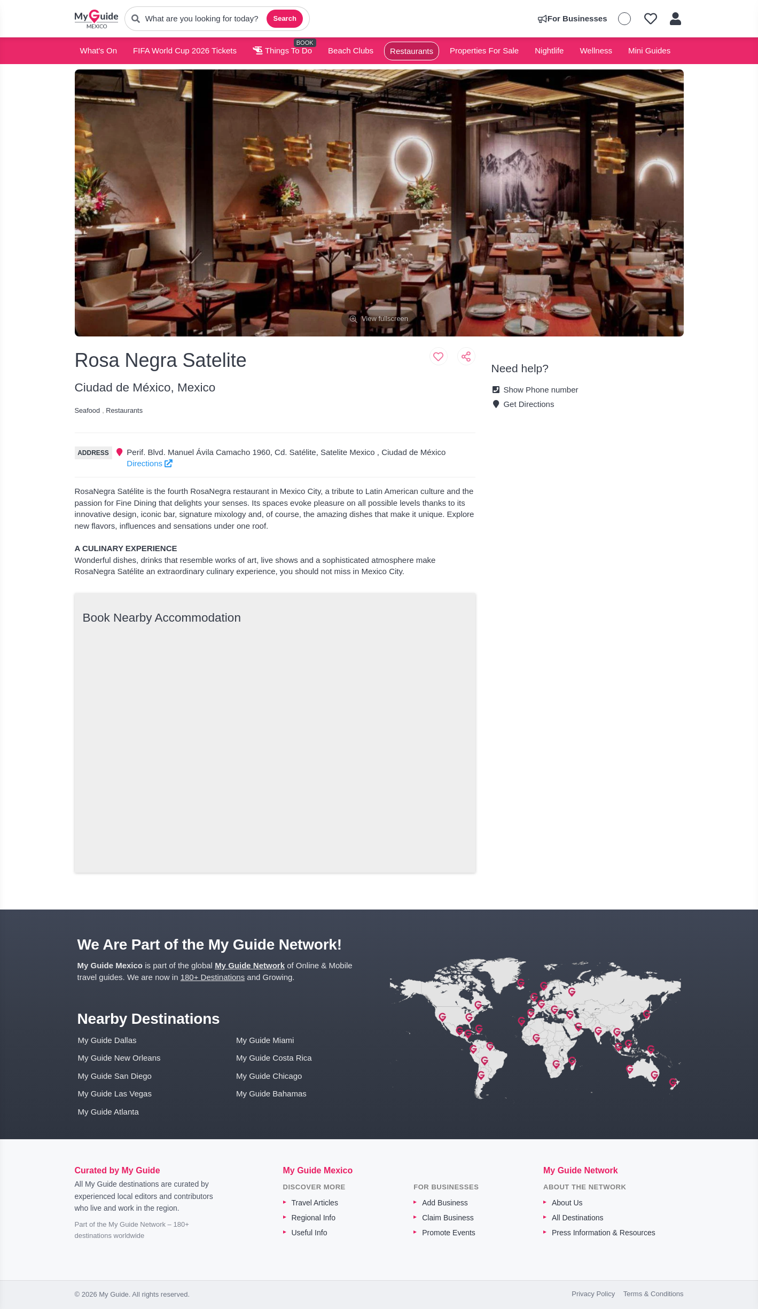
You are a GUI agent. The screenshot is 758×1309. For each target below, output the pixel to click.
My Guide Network (250, 965)
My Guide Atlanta (108, 1111)
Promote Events (448, 1232)
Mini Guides (649, 50)
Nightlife (549, 50)
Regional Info (314, 1217)
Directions (150, 463)
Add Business (445, 1202)
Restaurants (411, 51)
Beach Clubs (350, 50)
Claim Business (447, 1217)
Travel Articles (315, 1202)
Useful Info (309, 1232)
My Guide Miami (265, 1040)
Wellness (596, 50)
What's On (99, 50)
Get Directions (522, 404)
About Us (567, 1202)
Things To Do (282, 50)
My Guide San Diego (115, 1075)
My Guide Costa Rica (274, 1057)
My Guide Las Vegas (115, 1093)
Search (284, 18)
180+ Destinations (213, 977)
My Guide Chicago (269, 1075)
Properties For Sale (484, 50)
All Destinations (578, 1217)
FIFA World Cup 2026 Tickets (185, 50)
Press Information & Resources (603, 1232)
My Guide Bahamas (271, 1093)
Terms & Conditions (653, 1294)
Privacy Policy (593, 1294)
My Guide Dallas (107, 1040)
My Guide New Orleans (119, 1057)
